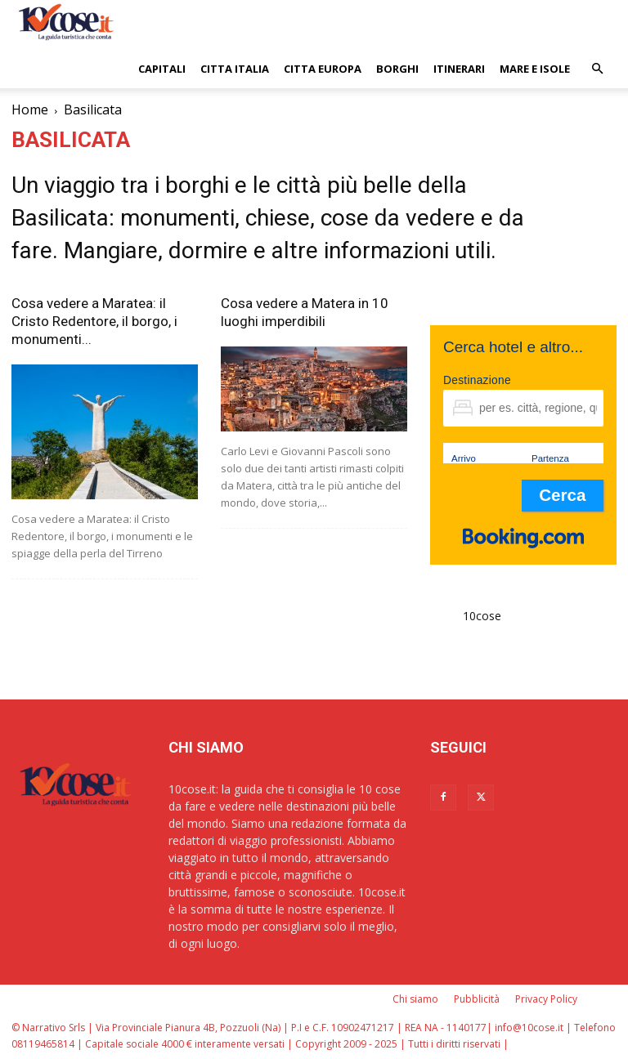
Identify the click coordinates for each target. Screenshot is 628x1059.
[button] (597, 69)
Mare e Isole (535, 68)
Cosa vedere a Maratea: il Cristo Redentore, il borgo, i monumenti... (94, 321)
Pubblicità (477, 999)
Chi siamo (415, 999)
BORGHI (397, 68)
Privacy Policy (546, 999)
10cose (482, 615)
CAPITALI (162, 68)
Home (29, 109)
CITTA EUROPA (322, 68)
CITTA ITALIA (234, 68)
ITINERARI (459, 68)
